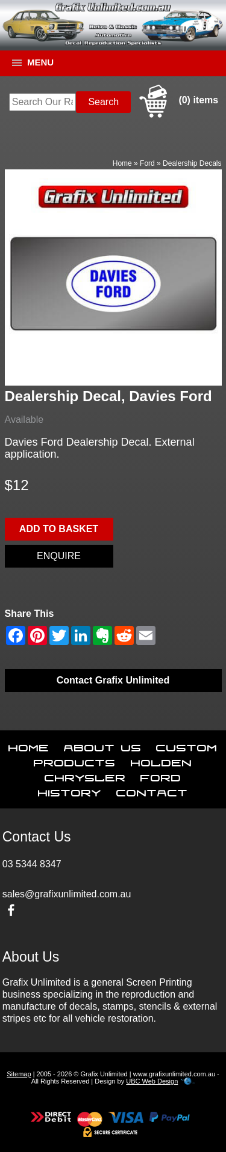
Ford (147, 163)
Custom (187, 745)
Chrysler (85, 775)
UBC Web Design (152, 1081)
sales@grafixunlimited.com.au (66, 894)
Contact (152, 790)
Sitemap (19, 1074)
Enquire (59, 556)
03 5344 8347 (31, 864)
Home (122, 163)
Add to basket (58, 529)
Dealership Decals (192, 163)
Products (75, 760)
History (69, 790)
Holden (161, 760)
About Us (103, 745)
